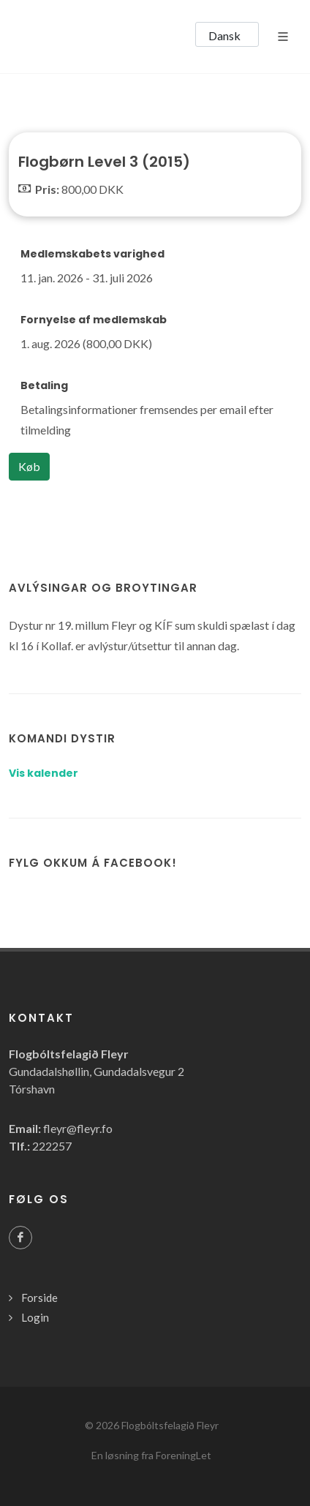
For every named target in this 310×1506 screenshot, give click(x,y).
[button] (227, 34)
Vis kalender (43, 773)
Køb (29, 466)
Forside (39, 1297)
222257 (52, 1146)
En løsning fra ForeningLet (151, 1455)
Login (35, 1317)
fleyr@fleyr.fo (78, 1128)
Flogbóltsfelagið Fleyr (170, 1425)
